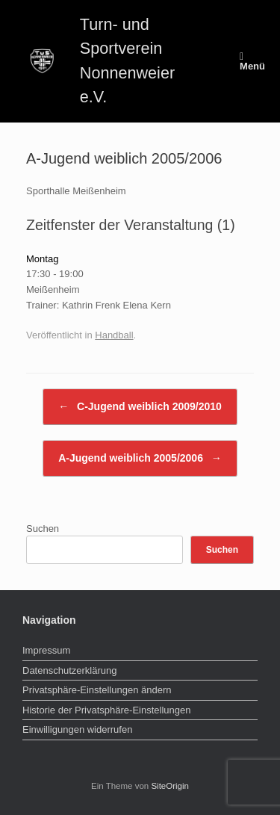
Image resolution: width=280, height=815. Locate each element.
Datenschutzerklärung (69, 670)
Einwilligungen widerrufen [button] (77, 729)
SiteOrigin (170, 785)
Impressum (46, 650)
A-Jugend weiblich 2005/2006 (140, 458)
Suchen (42, 528)
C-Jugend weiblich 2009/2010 (140, 407)
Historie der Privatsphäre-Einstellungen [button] (106, 710)
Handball (114, 335)
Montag (42, 258)
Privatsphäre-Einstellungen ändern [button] (96, 689)
